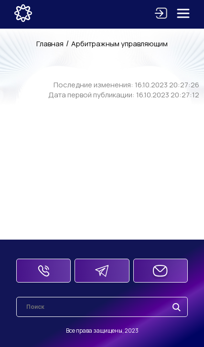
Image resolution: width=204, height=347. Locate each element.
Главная (50, 44)
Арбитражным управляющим (119, 44)
